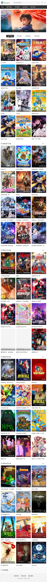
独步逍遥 (18, 88)
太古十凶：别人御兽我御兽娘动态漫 (11, 220)
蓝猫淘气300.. (20, 62)
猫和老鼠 (34, 382)
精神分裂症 (35, 514)
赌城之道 (3, 458)
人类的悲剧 (35, 540)
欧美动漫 (25, 7)
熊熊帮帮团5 (19, 169)
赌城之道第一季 (20, 458)
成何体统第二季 (5, 194)
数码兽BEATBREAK (37, 326)
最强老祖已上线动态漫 (22, 245)
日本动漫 (17, 7)
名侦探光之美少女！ (21, 326)
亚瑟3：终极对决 (5, 540)
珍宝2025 (18, 489)
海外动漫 (32, 7)
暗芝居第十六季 (5, 301)
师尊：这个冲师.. (36, 139)
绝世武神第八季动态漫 (7, 245)
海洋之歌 (34, 565)
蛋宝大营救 (35, 489)
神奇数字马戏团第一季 (22, 408)
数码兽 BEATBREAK (22, 352)
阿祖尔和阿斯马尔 (21, 540)
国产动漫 (9, 7)
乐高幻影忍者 (4, 408)
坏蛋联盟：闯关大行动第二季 (9, 382)
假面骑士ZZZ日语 (6, 326)
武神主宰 (3, 169)
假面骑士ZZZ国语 (36, 301)
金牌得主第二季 (36, 276)
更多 (44, 143)
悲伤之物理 (19, 565)
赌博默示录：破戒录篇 (7, 352)
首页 (2, 7)
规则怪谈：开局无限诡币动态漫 (24, 301)
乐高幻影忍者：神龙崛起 (7, 489)
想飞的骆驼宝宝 (5, 514)
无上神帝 (3, 62)
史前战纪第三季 (5, 433)
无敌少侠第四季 (20, 382)
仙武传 (18, 113)
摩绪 (17, 276)
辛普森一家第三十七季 (38, 433)
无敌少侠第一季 (36, 408)
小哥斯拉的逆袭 (5, 276)
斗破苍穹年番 (35, 88)
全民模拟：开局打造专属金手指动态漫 (26, 220)
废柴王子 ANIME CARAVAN (39, 458)
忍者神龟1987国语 (21, 433)
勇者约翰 (18, 514)
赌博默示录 (35, 352)
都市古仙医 (4, 139)
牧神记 (18, 194)
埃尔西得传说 (4, 565)
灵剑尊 (3, 113)
